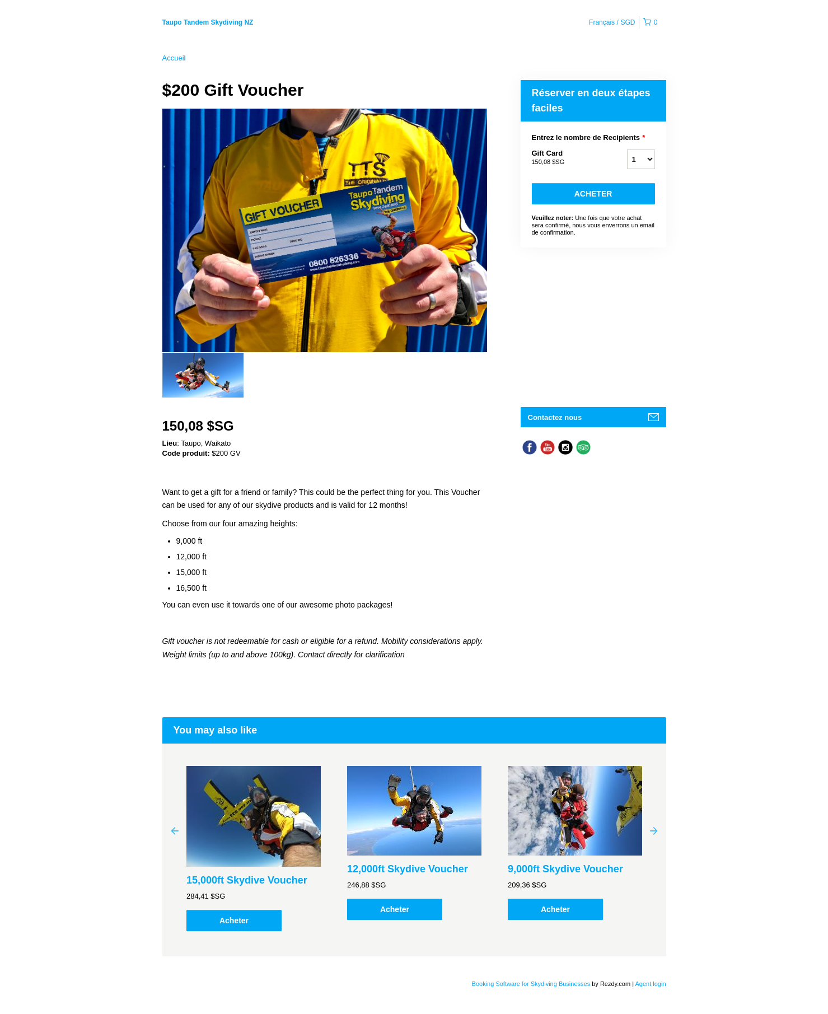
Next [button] (653, 830)
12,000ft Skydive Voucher (407, 869)
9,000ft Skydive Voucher (565, 869)
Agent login (650, 983)
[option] (203, 375)
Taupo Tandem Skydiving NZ (208, 22)
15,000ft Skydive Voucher (246, 880)
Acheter (593, 193)
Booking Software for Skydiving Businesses (532, 983)
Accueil (174, 58)
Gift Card (565, 158)
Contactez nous (555, 417)
